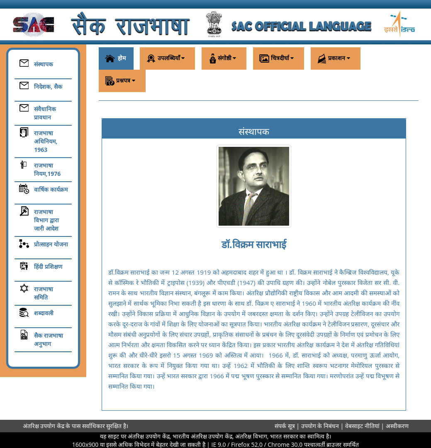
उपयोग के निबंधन (321, 426)
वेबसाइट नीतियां (363, 426)
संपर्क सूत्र (285, 426)
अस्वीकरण (397, 426)
